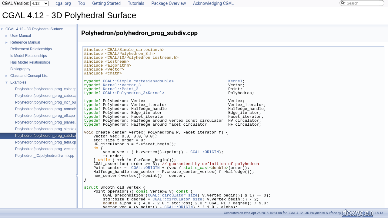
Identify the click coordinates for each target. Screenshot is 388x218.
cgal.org (63, 3)
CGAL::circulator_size (173, 195)
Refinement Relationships (31, 49)
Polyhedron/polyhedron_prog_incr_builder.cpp (52, 102)
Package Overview (168, 3)
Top (81, 3)
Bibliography (20, 69)
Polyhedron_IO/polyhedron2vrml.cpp (44, 156)
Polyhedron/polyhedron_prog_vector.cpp (47, 149)
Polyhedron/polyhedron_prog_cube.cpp (47, 96)
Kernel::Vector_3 (122, 85)
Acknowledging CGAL (213, 3)
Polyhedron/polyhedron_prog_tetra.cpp (46, 142)
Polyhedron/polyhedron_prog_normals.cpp (49, 109)
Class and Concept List (29, 76)
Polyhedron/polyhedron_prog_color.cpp (47, 89)
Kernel (235, 81)
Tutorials (136, 3)
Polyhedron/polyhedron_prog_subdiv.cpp (48, 136)
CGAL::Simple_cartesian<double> (138, 81)
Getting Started (106, 3)
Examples (18, 82)
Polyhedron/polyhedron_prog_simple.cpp (48, 129)
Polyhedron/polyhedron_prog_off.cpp (45, 116)
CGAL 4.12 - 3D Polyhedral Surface (34, 29)
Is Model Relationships (28, 56)
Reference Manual (25, 42)
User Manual (20, 36)
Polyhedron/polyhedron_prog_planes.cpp (48, 122)
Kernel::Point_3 (120, 89)
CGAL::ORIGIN (204, 152)
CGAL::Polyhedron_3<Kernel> (133, 93)
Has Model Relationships (30, 62)
